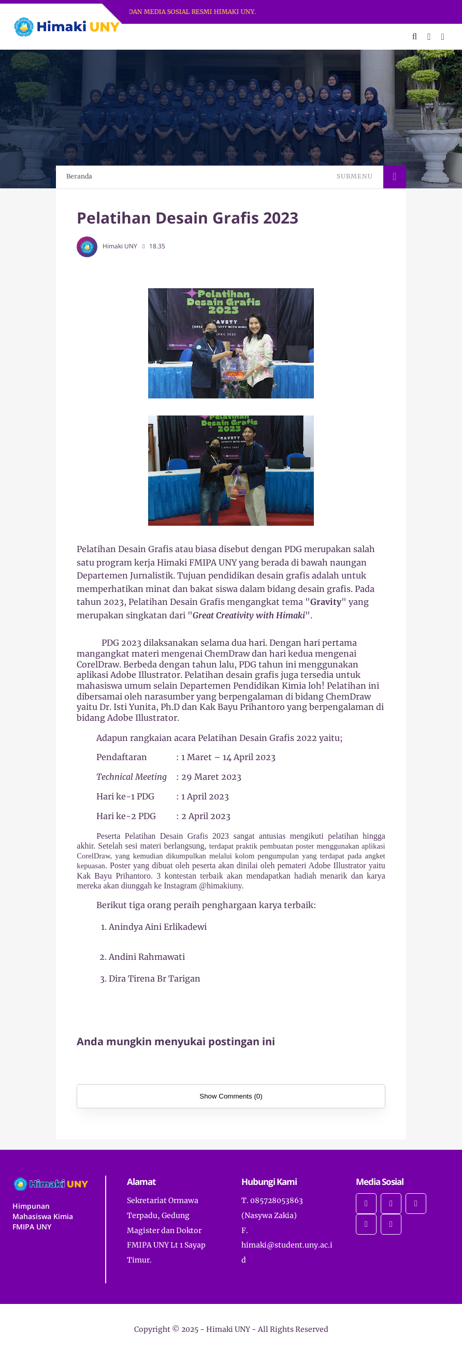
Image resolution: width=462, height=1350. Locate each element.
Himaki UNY (228, 1329)
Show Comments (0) (230, 1096)
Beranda (79, 176)
